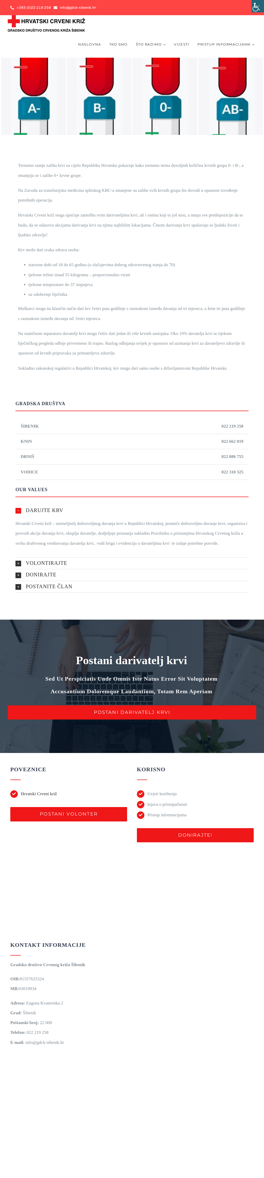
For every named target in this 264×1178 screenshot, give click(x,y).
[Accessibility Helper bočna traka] (258, 6)
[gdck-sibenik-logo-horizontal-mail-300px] (46, 17)
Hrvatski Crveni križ (39, 793)
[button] (132, 510)
